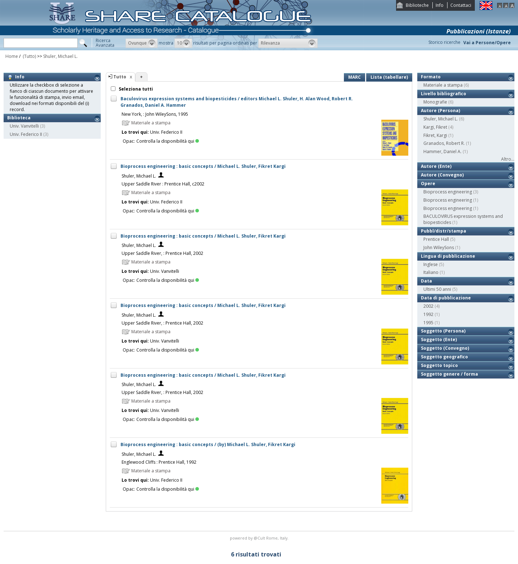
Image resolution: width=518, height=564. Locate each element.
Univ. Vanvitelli (24, 126)
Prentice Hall (436, 239)
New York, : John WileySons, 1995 (155, 114)
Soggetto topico (439, 365)
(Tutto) (29, 56)
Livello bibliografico (443, 94)
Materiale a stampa (443, 85)
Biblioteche (417, 5)
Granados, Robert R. (444, 143)
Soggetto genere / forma (449, 374)
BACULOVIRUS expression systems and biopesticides (463, 219)
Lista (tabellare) (389, 77)
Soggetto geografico (444, 357)
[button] (142, 43)
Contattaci (460, 5)
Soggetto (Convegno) (445, 348)
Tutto (119, 77)
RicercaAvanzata (105, 42)
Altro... (507, 159)
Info (440, 5)
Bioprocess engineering (447, 192)
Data (426, 281)
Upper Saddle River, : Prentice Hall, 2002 (162, 253)
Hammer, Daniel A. (442, 151)
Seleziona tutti (135, 89)
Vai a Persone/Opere (487, 43)
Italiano (431, 272)
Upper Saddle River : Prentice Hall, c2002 (163, 184)
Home (11, 56)
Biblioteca (19, 118)
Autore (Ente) (436, 166)
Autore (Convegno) (442, 175)
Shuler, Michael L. (60, 56)
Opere (428, 183)
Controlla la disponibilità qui (167, 141)
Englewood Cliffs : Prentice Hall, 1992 (159, 462)
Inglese (430, 264)
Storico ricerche (444, 42)
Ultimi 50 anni (437, 289)
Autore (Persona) (440, 110)
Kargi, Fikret (435, 127)
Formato (431, 77)
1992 (428, 314)
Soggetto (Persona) (443, 331)
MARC (354, 77)
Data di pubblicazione (446, 298)
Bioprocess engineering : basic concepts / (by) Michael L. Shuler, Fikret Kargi (208, 444)
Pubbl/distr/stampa (443, 231)
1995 (428, 323)
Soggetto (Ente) (439, 339)
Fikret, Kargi (435, 135)
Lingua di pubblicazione (448, 256)
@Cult (260, 538)
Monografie (435, 102)
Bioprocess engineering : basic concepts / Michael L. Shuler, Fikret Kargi (203, 166)
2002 (428, 306)
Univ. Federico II (26, 134)
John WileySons (438, 247)
